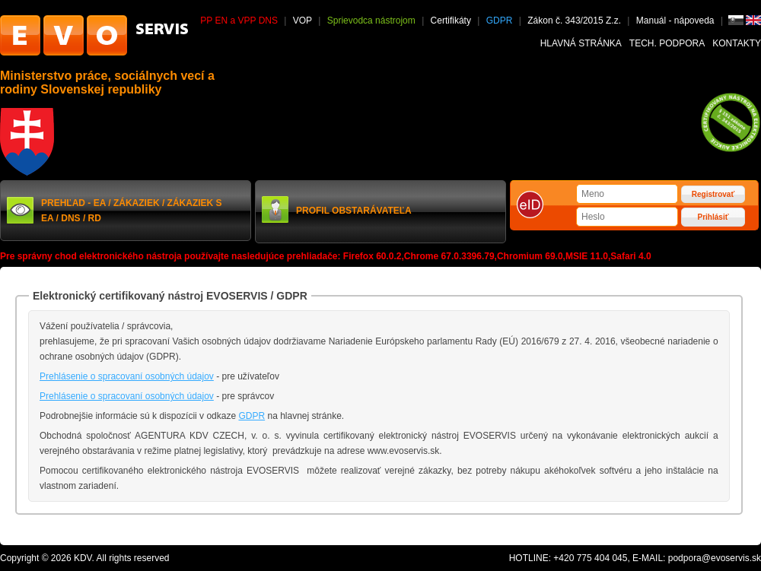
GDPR (499, 20)
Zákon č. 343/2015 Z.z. (574, 20)
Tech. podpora (667, 43)
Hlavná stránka (581, 43)
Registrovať (713, 194)
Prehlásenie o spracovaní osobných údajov (127, 376)
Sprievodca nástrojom (371, 20)
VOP (302, 20)
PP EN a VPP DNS (239, 20)
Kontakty (736, 43)
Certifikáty (451, 20)
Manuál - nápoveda (676, 20)
